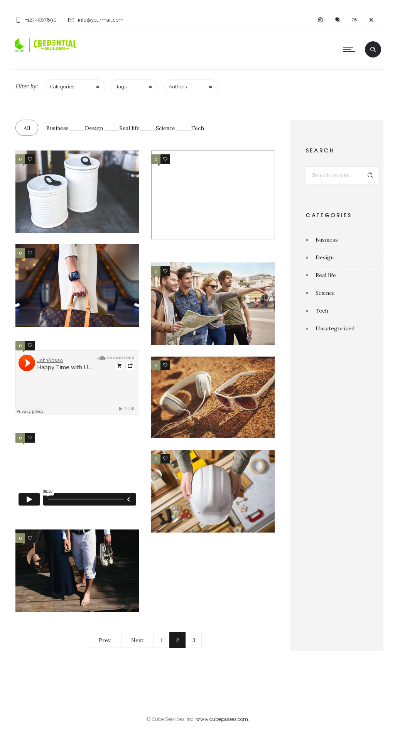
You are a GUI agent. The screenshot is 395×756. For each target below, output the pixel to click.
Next (137, 640)
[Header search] (373, 49)
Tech (197, 128)
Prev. (105, 640)
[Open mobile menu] (351, 49)
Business (57, 128)
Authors (178, 87)
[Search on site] (343, 175)
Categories (62, 87)
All (27, 128)
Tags (121, 87)
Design (94, 128)
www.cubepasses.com (222, 730)
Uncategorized (335, 328)
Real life (129, 128)
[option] (213, 491)
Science (165, 128)
